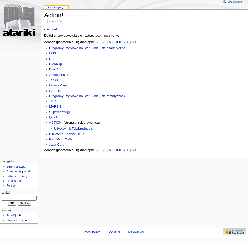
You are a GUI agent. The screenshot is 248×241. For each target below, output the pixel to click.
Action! (52, 29)
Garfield (55, 91)
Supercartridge (60, 112)
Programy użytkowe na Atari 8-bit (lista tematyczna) (87, 96)
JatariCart (56, 144)
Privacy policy (91, 231)
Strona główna (15, 166)
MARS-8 (55, 106)
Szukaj (6, 192)
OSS (52, 53)
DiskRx (54, 69)
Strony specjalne (17, 220)
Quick (53, 117)
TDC (52, 101)
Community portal (18, 171)
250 (126, 42)
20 (104, 42)
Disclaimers (136, 231)
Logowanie (235, 1)
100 (118, 42)
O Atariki (114, 231)
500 (134, 42)
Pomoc (11, 185)
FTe (52, 59)
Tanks (53, 80)
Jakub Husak (58, 75)
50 (111, 42)
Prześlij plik (13, 215)
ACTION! (56, 122)
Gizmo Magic (59, 85)
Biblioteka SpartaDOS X (66, 134)
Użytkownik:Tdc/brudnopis (73, 128)
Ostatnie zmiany (17, 176)
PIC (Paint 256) (60, 139)
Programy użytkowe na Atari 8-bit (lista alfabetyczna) (87, 48)
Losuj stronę (14, 180)
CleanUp (55, 64)
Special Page (56, 7)
